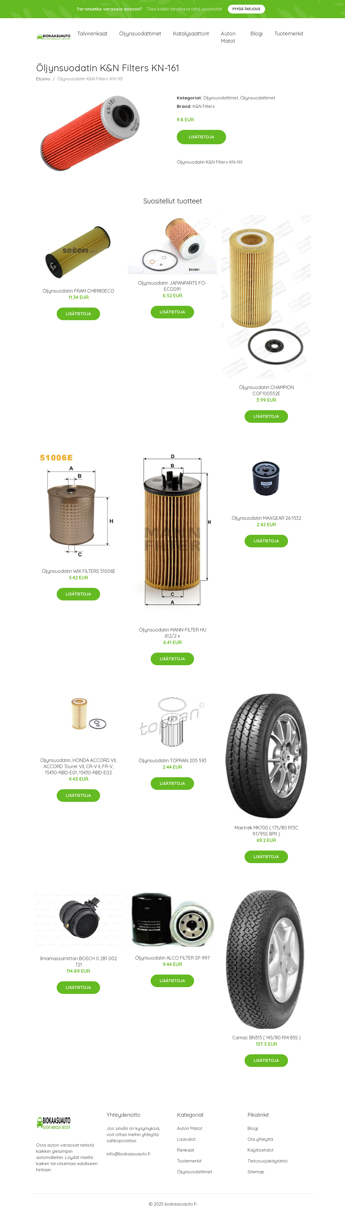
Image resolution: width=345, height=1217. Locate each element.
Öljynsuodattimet (140, 35)
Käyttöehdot (260, 1153)
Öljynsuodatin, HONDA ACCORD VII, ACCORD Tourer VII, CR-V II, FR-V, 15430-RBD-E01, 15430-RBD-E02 (78, 769)
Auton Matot (189, 1131)
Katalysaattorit (191, 35)
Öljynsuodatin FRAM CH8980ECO (78, 294)
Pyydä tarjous (246, 9)
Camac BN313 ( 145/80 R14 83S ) (266, 1040)
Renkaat (185, 1153)
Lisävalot (186, 1142)
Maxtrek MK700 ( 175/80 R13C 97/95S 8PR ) (266, 834)
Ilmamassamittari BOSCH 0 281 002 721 (78, 964)
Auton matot (228, 39)
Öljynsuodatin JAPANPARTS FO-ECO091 (172, 289)
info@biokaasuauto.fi (128, 1157)
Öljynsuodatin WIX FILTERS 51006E (78, 574)
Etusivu (43, 81)
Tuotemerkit (288, 35)
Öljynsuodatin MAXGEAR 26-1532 (266, 521)
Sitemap (256, 1174)
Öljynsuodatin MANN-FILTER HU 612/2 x (172, 636)
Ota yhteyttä (260, 1142)
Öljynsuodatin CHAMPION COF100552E (266, 393)
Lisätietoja (201, 140)
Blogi (256, 35)
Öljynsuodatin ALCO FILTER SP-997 (172, 961)
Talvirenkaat (92, 35)
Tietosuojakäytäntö (268, 1164)
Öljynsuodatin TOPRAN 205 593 (172, 763)
